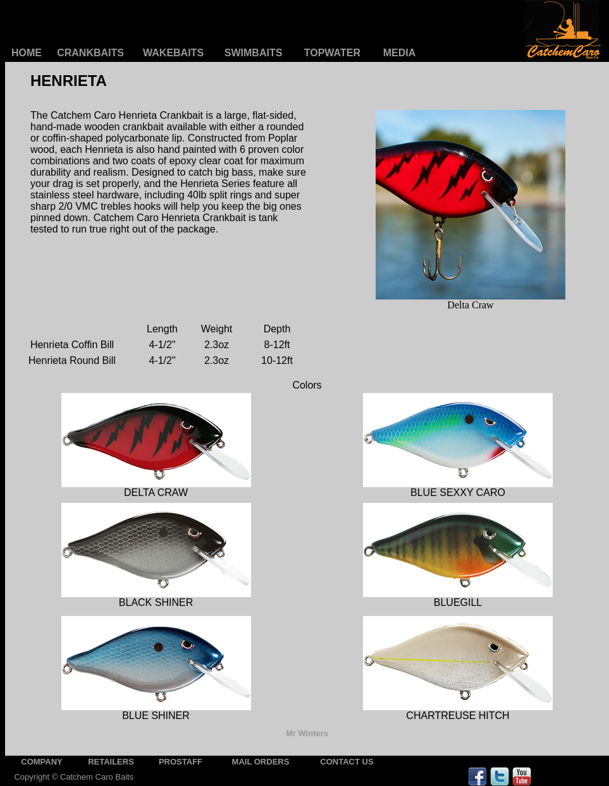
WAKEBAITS (173, 52)
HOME (26, 52)
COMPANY (41, 761)
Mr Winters (307, 733)
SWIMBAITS (254, 52)
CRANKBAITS (90, 52)
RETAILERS (111, 761)
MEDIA (399, 52)
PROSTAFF (180, 761)
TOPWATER (332, 52)
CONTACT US (346, 761)
